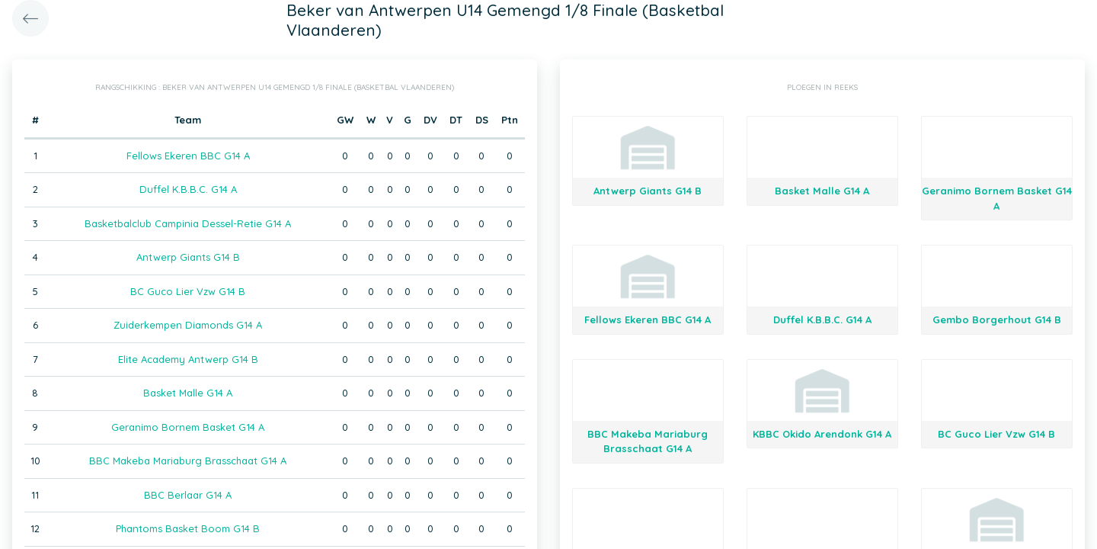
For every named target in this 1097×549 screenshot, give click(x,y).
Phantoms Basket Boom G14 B (188, 528)
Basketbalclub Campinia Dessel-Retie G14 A (188, 223)
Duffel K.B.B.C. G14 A (188, 189)
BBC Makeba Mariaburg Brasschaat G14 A (187, 460)
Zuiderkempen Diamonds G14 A (188, 325)
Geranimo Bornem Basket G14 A (187, 427)
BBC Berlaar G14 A (188, 495)
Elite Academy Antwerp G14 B (188, 359)
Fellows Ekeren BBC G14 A (188, 155)
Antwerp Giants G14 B (188, 257)
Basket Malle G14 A (187, 393)
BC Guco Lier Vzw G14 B (187, 291)
